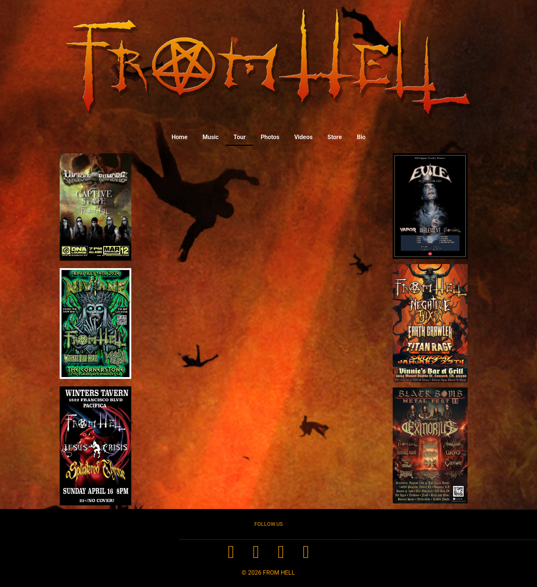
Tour (239, 137)
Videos (303, 137)
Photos (270, 137)
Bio (361, 137)
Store (334, 137)
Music (210, 137)
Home (180, 137)
